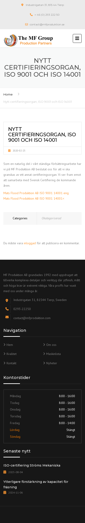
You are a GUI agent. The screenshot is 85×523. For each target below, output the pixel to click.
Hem (10, 345)
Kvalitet (12, 354)
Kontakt (11, 363)
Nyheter (51, 363)
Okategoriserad (51, 218)
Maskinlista (53, 354)
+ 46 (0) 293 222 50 (47, 14)
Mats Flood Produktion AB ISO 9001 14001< (33, 198)
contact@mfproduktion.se (47, 24)
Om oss (51, 345)
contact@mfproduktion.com (32, 318)
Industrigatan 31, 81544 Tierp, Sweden (40, 300)
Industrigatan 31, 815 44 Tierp (45, 5)
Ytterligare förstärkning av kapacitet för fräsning (35, 484)
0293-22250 (22, 309)
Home (8, 94)
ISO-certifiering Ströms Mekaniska (31, 465)
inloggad (30, 243)
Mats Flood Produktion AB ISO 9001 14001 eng (36, 193)
